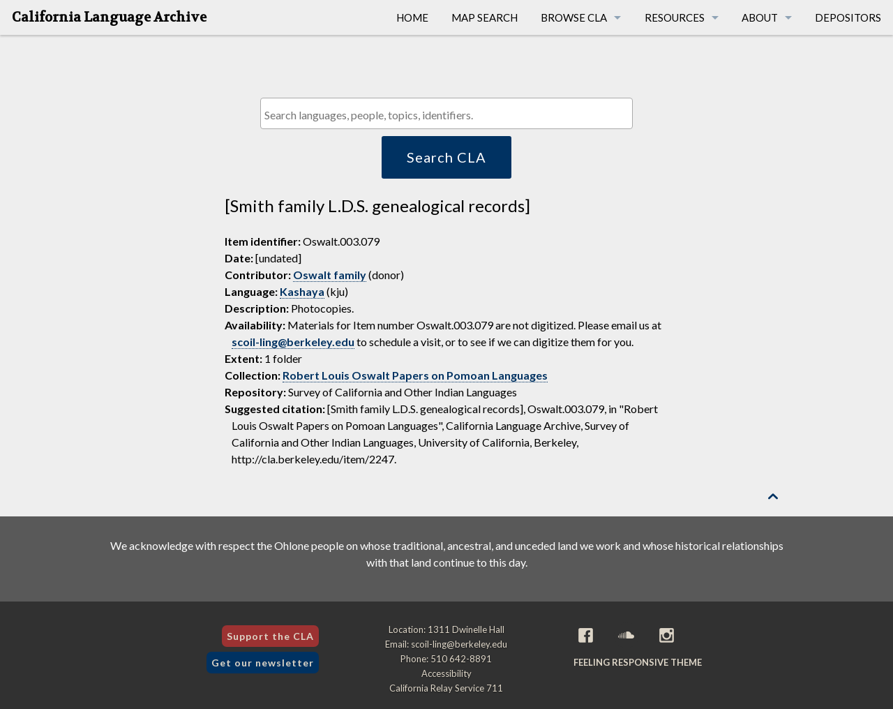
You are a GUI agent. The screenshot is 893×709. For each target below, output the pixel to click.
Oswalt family (329, 274)
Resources (675, 17)
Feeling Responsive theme (637, 662)
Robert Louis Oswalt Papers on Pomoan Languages (415, 375)
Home (412, 17)
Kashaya (302, 291)
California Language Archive (109, 17)
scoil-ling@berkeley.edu (293, 341)
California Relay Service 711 (446, 688)
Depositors (848, 17)
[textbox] (449, 115)
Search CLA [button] (446, 157)
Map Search (484, 17)
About (760, 17)
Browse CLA (574, 17)
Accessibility (446, 673)
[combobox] (446, 113)
